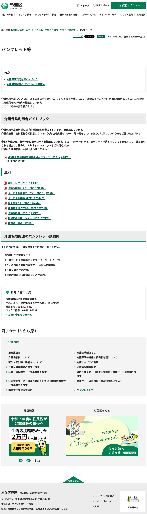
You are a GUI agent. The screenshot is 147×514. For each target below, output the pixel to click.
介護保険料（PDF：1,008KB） (24, 205)
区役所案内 (132, 499)
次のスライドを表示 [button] (29, 452)
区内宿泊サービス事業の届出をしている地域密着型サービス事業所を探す (38, 375)
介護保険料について (19, 349)
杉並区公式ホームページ (22, 22)
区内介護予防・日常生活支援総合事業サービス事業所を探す (106, 366)
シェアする (78, 29)
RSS (97, 498)
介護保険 (71, 22)
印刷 (101, 29)
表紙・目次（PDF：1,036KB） (24, 175)
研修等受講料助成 (86, 359)
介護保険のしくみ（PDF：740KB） (27, 180)
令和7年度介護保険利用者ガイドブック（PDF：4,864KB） (39, 149)
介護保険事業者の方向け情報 (23, 359)
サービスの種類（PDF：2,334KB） (26, 190)
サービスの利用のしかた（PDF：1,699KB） (31, 185)
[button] (82, 5)
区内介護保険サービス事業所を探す (27, 364)
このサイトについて (104, 493)
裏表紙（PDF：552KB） (21, 215)
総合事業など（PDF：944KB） (24, 195)
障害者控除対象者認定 (20, 382)
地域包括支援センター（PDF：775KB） (29, 210)
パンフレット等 (85, 382)
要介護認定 (14, 345)
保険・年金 (59, 22)
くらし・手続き (44, 22)
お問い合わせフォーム (20, 307)
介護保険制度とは (86, 345)
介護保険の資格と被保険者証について (97, 349)
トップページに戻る (104, 488)
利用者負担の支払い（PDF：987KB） (28, 200)
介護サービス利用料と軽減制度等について (99, 373)
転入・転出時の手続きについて (25, 354)
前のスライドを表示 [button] (20, 452)
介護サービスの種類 (87, 354)
